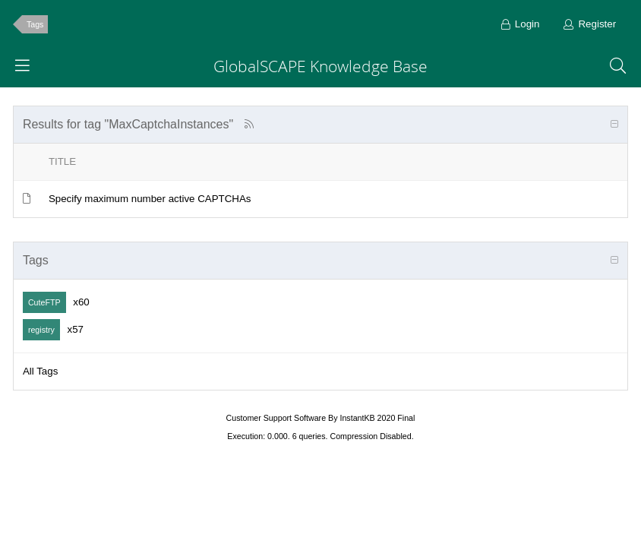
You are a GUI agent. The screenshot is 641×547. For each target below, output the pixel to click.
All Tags (40, 371)
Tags (35, 24)
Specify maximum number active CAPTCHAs (150, 198)
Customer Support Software (276, 417)
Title (62, 161)
